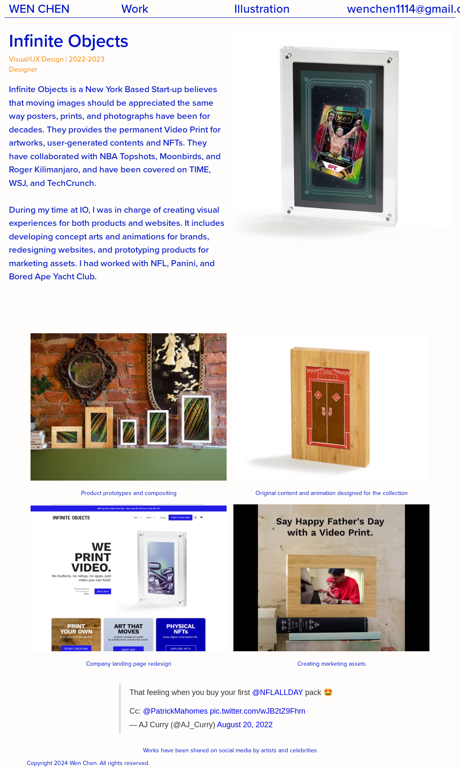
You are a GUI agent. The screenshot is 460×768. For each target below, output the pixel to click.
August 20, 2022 (244, 724)
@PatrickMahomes (175, 711)
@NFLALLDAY (277, 692)
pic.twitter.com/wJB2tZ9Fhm (257, 711)
